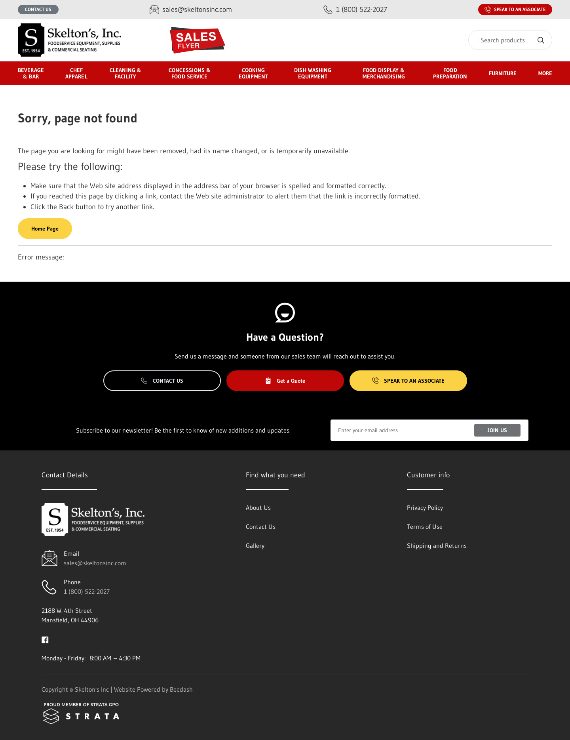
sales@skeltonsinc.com (95, 563)
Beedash (181, 689)
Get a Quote (285, 380)
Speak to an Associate (515, 9)
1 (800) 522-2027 (87, 591)
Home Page (45, 228)
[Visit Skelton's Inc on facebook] (45, 639)
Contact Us (38, 9)
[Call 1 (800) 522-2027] (355, 9)
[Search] (510, 40)
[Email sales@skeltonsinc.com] (191, 9)
